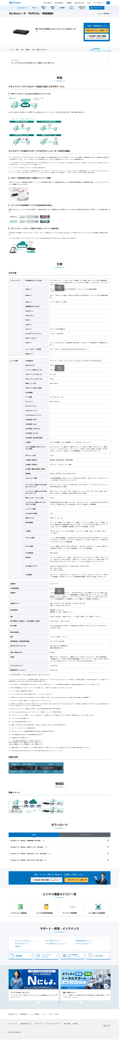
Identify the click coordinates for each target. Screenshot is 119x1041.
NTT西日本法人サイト (13, 1016)
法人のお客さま (48, 3)
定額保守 (17, 948)
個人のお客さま (59, 3)
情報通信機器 (23, 1016)
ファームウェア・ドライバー (85, 835)
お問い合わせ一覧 (79, 3)
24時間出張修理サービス (82, 942)
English (89, 3)
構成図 (27, 49)
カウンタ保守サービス (51, 942)
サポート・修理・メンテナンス (39, 49)
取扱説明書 (34, 835)
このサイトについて (39, 1025)
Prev (38, 1004)
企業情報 (68, 3)
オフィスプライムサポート (23, 942)
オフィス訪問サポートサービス (54, 945)
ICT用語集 (75, 1025)
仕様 (22, 49)
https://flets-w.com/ (26, 164)
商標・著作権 (67, 1025)
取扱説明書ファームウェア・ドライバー (101, 50)
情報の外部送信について (26, 1025)
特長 (17, 49)
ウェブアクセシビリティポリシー (54, 1025)
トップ (11, 49)
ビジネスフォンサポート (82, 945)
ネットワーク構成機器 (103, 13)
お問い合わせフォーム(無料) (95, 30)
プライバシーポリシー (13, 1025)
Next (80, 1004)
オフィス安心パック (21, 945)
